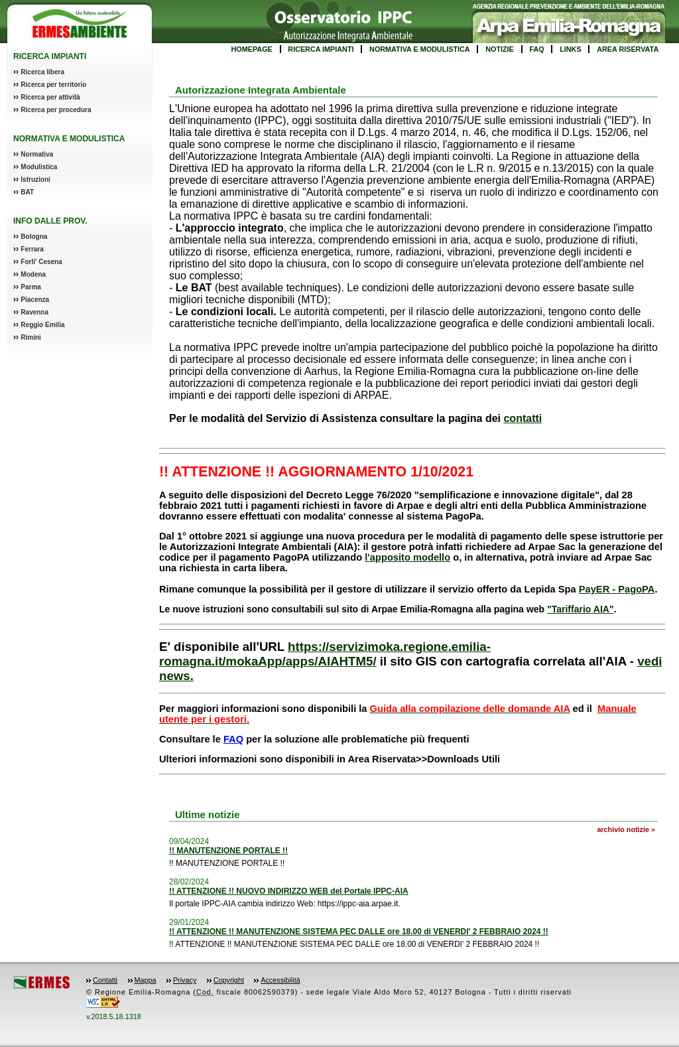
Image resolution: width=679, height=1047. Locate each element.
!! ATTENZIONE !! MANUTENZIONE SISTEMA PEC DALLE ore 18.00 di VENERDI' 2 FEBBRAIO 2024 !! (358, 931)
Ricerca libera (42, 72)
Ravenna (34, 312)
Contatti (105, 980)
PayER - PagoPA (617, 589)
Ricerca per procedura (56, 109)
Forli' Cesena (41, 261)
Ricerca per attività (50, 97)
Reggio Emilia (42, 324)
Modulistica (39, 167)
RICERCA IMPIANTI (320, 49)
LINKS (570, 49)
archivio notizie (623, 829)
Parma (31, 287)
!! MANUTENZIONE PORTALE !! (228, 850)
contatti (522, 418)
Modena (33, 274)
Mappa (145, 980)
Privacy (184, 980)
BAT (27, 192)
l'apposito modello (407, 557)
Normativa (37, 154)
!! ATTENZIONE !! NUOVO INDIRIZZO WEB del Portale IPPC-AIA (288, 891)
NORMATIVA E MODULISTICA (419, 49)
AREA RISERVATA (627, 49)
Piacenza (35, 299)
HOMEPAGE (252, 49)
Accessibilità (280, 980)
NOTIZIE (499, 49)
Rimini (31, 337)
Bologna (34, 236)
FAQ (536, 49)
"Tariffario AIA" (580, 609)
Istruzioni (35, 179)
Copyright (229, 980)
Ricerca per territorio (53, 84)
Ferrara (32, 249)
